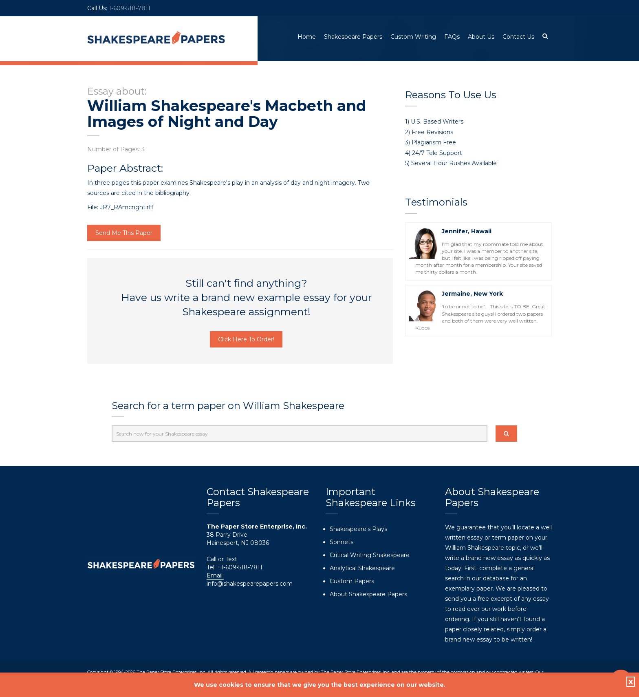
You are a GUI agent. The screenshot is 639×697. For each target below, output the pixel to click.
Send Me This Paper (123, 233)
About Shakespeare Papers (368, 594)
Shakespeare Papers (353, 36)
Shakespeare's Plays (358, 529)
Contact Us (518, 36)
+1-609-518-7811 (239, 567)
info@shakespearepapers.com (250, 583)
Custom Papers (352, 581)
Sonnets (341, 542)
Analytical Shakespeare (362, 568)
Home (306, 36)
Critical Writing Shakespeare (370, 555)
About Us (481, 36)
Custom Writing (413, 36)
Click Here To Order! (246, 339)
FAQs (452, 36)
